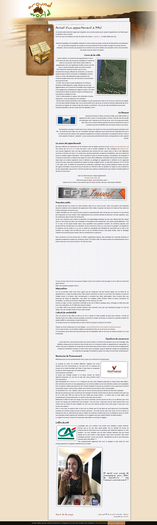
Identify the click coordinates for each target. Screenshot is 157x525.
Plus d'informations (101, 523)
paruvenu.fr (123, 146)
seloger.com (113, 146)
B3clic (126, 516)
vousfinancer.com (74, 381)
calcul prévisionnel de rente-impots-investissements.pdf (103, 327)
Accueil (32, 35)
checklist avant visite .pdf (92, 178)
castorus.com (124, 149)
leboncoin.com (71, 149)
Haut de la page (64, 514)
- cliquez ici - (97, 36)
